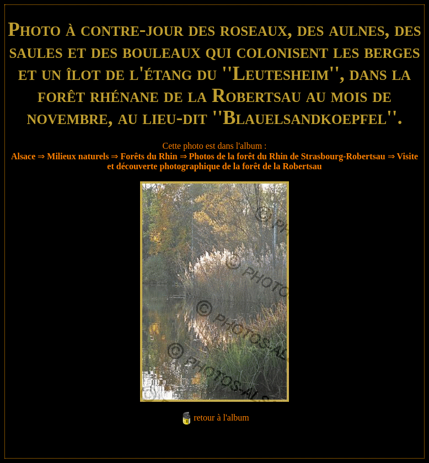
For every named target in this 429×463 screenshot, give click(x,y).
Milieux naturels (78, 156)
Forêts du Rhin (148, 156)
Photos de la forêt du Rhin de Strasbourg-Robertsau (287, 156)
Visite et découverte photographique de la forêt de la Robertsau (262, 161)
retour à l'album (221, 417)
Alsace (23, 156)
